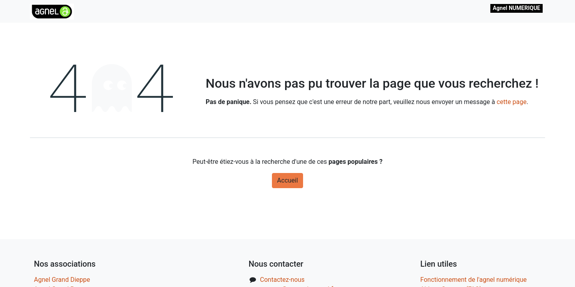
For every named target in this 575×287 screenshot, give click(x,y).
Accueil (287, 180)
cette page (512, 102)
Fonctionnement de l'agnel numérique (473, 279)
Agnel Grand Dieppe (62, 279)
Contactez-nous (282, 279)
